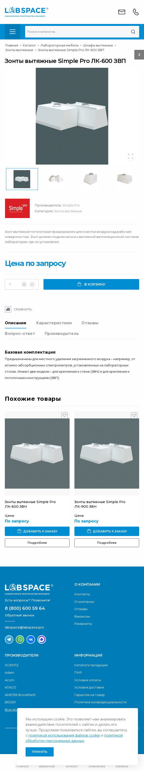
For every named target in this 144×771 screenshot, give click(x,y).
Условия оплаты (87, 680)
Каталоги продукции (91, 665)
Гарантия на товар (89, 695)
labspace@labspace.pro (24, 627)
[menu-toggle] (12, 31)
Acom (9, 680)
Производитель (62, 333)
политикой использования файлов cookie (64, 735)
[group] (72, 116)
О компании (84, 602)
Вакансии (82, 616)
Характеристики (54, 323)
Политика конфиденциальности (100, 702)
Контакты (82, 594)
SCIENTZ (11, 665)
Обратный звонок (19, 615)
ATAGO (10, 687)
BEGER (10, 702)
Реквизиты (83, 624)
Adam (9, 672)
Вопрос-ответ (20, 333)
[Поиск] (133, 32)
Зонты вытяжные (68, 211)
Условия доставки (89, 687)
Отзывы (90, 323)
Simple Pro (71, 205)
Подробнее (37, 542)
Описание (15, 323)
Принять (39, 752)
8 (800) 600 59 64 (25, 608)
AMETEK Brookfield (20, 695)
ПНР (78, 672)
